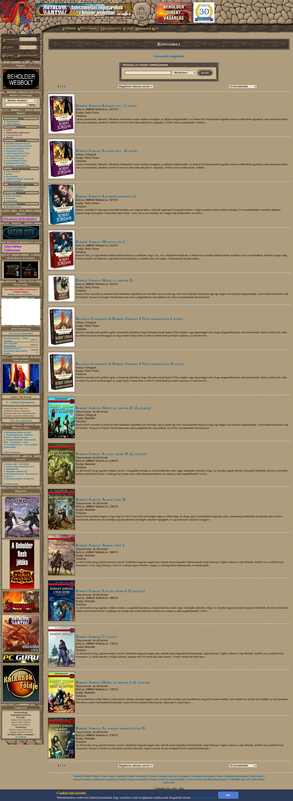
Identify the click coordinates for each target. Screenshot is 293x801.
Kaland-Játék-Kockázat (17, 466)
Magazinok (11, 151)
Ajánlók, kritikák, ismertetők (20, 179)
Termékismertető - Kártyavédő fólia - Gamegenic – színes (20, 440)
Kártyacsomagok (14, 148)
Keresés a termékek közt (18, 165)
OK (228, 795)
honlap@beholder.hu (21, 715)
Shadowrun (99, 779)
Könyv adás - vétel (14, 464)
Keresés (205, 73)
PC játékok (11, 158)
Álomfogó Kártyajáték (203, 776)
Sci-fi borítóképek (14, 190)
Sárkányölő (142, 776)
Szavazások (11, 200)
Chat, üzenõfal (13, 171)
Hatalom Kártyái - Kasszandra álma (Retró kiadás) (15, 350)
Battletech (112, 779)
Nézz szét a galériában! (21, 420)
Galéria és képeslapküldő (171, 779)
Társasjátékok (13, 160)
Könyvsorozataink (137, 779)
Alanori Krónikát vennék (18, 478)
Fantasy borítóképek (16, 187)
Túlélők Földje (91, 776)
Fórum (152, 779)
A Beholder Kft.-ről (239, 779)
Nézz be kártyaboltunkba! (21, 333)
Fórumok (10, 198)
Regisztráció (220, 779)
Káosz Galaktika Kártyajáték (232, 776)
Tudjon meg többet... (204, 797)
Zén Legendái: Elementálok (10, 344)
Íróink (9, 174)
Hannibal (10, 469)
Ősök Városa (107, 776)
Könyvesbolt (256, 776)
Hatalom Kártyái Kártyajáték (173, 776)
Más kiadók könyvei (15, 146)
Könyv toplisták (13, 196)
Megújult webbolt (14, 471)
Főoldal (78, 776)
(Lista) (27, 143)
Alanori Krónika (82, 779)
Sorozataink (12, 176)
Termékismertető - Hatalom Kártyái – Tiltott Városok (18, 436)
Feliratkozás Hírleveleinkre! (20, 218)
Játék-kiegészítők (14, 153)
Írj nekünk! (21, 737)
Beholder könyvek (14, 143)
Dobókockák (12, 163)
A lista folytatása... (12, 452)
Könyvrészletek (13, 181)
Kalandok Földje (125, 776)
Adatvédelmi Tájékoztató (12, 248)
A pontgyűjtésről (14, 135)
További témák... (12, 484)
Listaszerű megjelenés (169, 56)
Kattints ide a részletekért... (21, 294)
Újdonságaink (12, 121)
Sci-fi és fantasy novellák (199, 779)
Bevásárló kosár (13, 207)
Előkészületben (13, 124)
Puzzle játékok (13, 155)
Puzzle (153, 776)
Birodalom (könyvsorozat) (18, 432)
